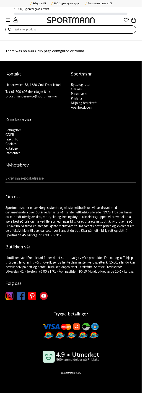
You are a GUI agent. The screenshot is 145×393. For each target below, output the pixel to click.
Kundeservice (19, 119)
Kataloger (12, 148)
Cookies (10, 144)
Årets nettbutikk (100, 3)
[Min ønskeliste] (126, 20)
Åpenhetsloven (81, 107)
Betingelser (13, 130)
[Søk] (10, 29)
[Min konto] (15, 19)
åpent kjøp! (67, 3)
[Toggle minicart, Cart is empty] (133, 20)
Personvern (79, 94)
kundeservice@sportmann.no (36, 96)
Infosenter (12, 153)
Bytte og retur (81, 84)
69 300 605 (19, 92)
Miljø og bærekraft (84, 103)
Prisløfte (76, 98)
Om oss (76, 89)
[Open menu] (8, 20)
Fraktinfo (11, 139)
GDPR (9, 135)
